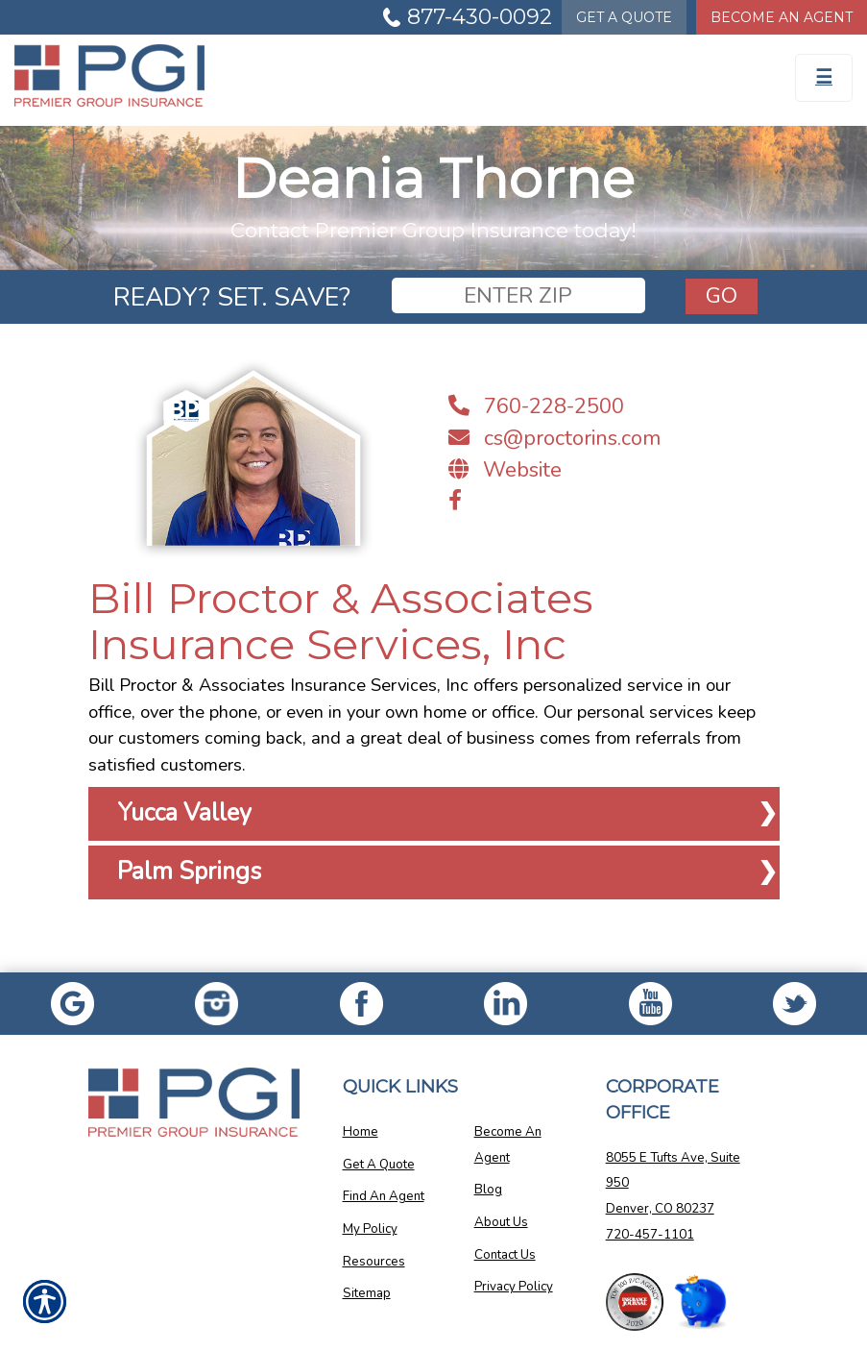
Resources (374, 1261)
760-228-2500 (536, 406)
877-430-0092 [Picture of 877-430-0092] (479, 17)
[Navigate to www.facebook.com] (455, 500)
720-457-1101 (650, 1234)
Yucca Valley (184, 813)
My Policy (370, 1229)
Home (360, 1132)
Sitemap (367, 1293)
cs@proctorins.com (554, 438)
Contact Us (505, 1255)
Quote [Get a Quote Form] (624, 17)
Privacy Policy (513, 1286)
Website (505, 469)
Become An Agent (508, 1145)
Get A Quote (379, 1164)
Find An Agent (383, 1196)
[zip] (518, 295)
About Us (501, 1222)
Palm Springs (189, 871)
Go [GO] (721, 295)
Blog (488, 1189)
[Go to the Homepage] (325, 75)
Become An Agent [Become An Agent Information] (781, 17)
